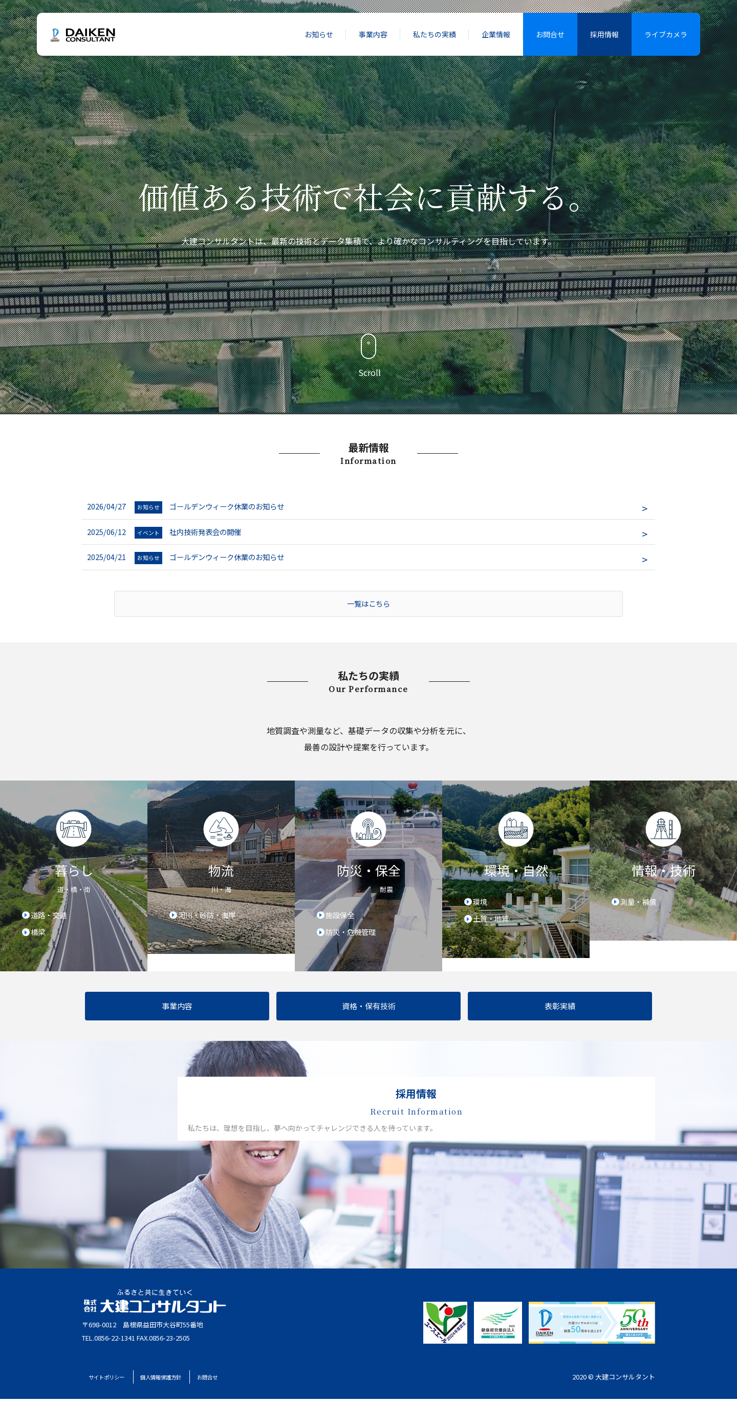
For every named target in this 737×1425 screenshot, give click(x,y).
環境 (482, 909)
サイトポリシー (120, 1403)
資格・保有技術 (369, 1015)
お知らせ (319, 34)
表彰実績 (560, 1015)
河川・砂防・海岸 (212, 922)
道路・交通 (52, 922)
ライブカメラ (665, 34)
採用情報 (604, 34)
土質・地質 (494, 927)
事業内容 (373, 34)
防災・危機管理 (355, 940)
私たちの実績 (434, 34)
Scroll (368, 355)
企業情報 (496, 34)
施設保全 (343, 922)
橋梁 (40, 940)
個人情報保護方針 (203, 1403)
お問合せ (550, 34)
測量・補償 (641, 909)
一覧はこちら (368, 610)
